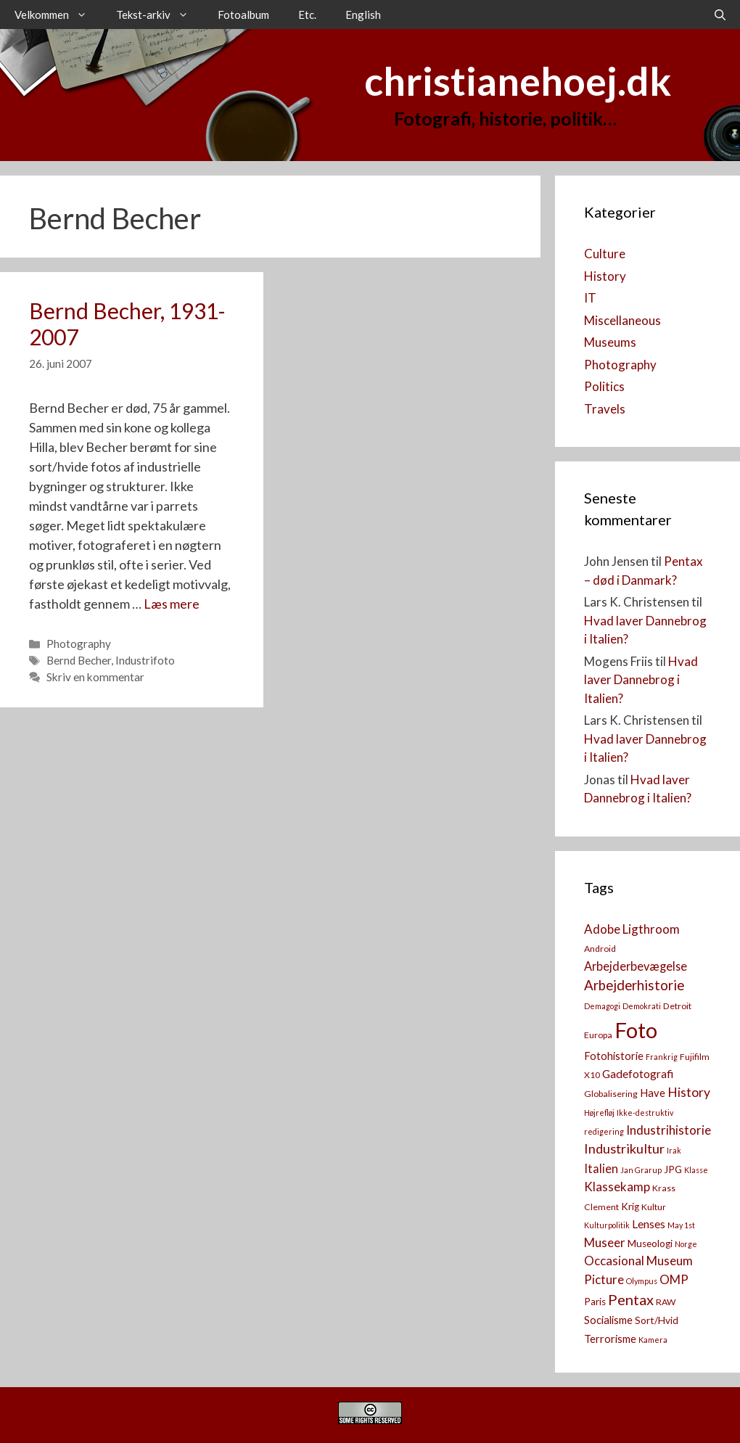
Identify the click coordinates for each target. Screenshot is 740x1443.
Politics (604, 386)
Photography (78, 643)
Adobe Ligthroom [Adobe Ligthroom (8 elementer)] (632, 929)
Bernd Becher (78, 660)
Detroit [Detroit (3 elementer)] (677, 1005)
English (363, 14)
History (605, 276)
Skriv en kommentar (95, 676)
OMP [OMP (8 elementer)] (673, 1279)
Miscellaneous (622, 320)
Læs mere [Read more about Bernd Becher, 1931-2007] (172, 604)
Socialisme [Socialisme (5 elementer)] (608, 1320)
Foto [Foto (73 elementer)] (635, 1030)
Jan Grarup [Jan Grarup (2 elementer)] (641, 1170)
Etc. (307, 14)
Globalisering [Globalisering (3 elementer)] (611, 1093)
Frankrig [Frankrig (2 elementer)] (662, 1056)
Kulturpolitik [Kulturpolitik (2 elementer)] (607, 1225)
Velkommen (58, 14)
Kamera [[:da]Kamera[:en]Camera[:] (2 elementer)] (652, 1339)
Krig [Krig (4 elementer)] (630, 1206)
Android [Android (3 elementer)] (600, 948)
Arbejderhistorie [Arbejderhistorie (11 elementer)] (634, 985)
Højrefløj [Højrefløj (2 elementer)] (599, 1112)
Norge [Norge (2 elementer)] (686, 1244)
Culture (604, 253)
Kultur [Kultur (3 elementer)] (653, 1206)
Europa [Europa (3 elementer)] (598, 1034)
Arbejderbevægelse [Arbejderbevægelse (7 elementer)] (635, 966)
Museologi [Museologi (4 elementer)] (650, 1243)
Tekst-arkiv (159, 14)
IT (590, 297)
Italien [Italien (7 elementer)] (601, 1168)
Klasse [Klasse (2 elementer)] (696, 1170)
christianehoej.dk (517, 80)
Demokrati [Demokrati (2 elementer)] (641, 1006)
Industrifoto (145, 660)
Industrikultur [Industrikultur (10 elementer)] (624, 1148)
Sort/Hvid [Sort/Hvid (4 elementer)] (656, 1320)
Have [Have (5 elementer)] (652, 1093)
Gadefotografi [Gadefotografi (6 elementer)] (637, 1073)
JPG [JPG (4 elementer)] (673, 1169)
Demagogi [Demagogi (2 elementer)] (602, 1006)
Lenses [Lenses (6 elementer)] (648, 1223)
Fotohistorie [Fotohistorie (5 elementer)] (614, 1056)
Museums (610, 342)
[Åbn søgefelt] (720, 14)
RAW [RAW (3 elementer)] (666, 1301)
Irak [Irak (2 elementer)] (674, 1150)
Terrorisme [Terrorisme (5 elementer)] (610, 1339)
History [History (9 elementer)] (688, 1092)
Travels (604, 408)
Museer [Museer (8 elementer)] (604, 1242)
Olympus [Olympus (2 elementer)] (641, 1281)
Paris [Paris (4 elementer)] (595, 1301)
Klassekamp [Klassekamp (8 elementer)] (617, 1186)
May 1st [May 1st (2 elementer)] (681, 1225)
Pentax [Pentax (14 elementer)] (631, 1299)
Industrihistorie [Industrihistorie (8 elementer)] (668, 1130)
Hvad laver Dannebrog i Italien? (641, 680)
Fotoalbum (243, 14)
